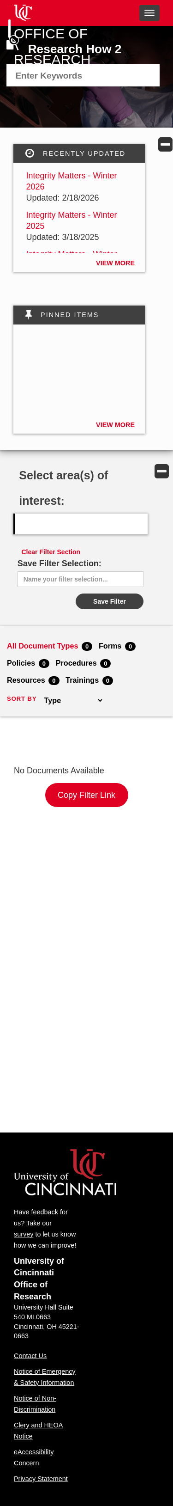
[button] (165, 144)
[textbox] (63, 76)
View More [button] (115, 263)
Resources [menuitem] (33, 680)
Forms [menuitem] (117, 646)
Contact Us (30, 1355)
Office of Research (52, 46)
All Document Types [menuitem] (49, 646)
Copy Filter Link (86, 795)
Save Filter (109, 601)
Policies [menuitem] (28, 663)
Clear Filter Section (51, 552)
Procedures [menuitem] (83, 663)
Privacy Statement (41, 1478)
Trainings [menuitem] (89, 680)
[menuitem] (82, 75)
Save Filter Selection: (59, 563)
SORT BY (22, 698)
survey (23, 1234)
